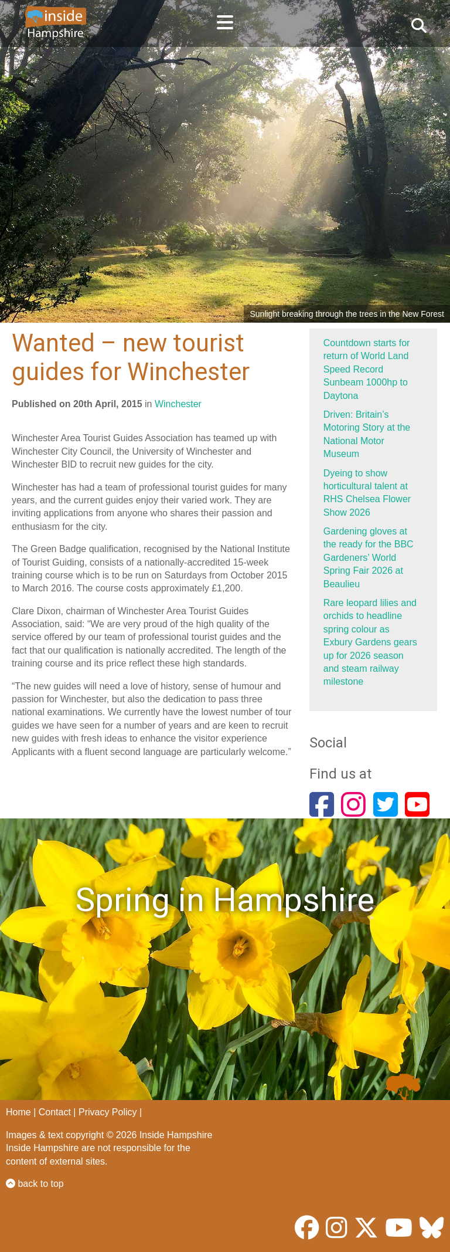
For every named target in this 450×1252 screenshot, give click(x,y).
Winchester (178, 404)
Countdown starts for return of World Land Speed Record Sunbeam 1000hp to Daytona (366, 369)
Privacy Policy (108, 1112)
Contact (55, 1112)
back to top (35, 1184)
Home (18, 1112)
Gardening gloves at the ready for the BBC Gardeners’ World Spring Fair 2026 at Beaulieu (368, 557)
